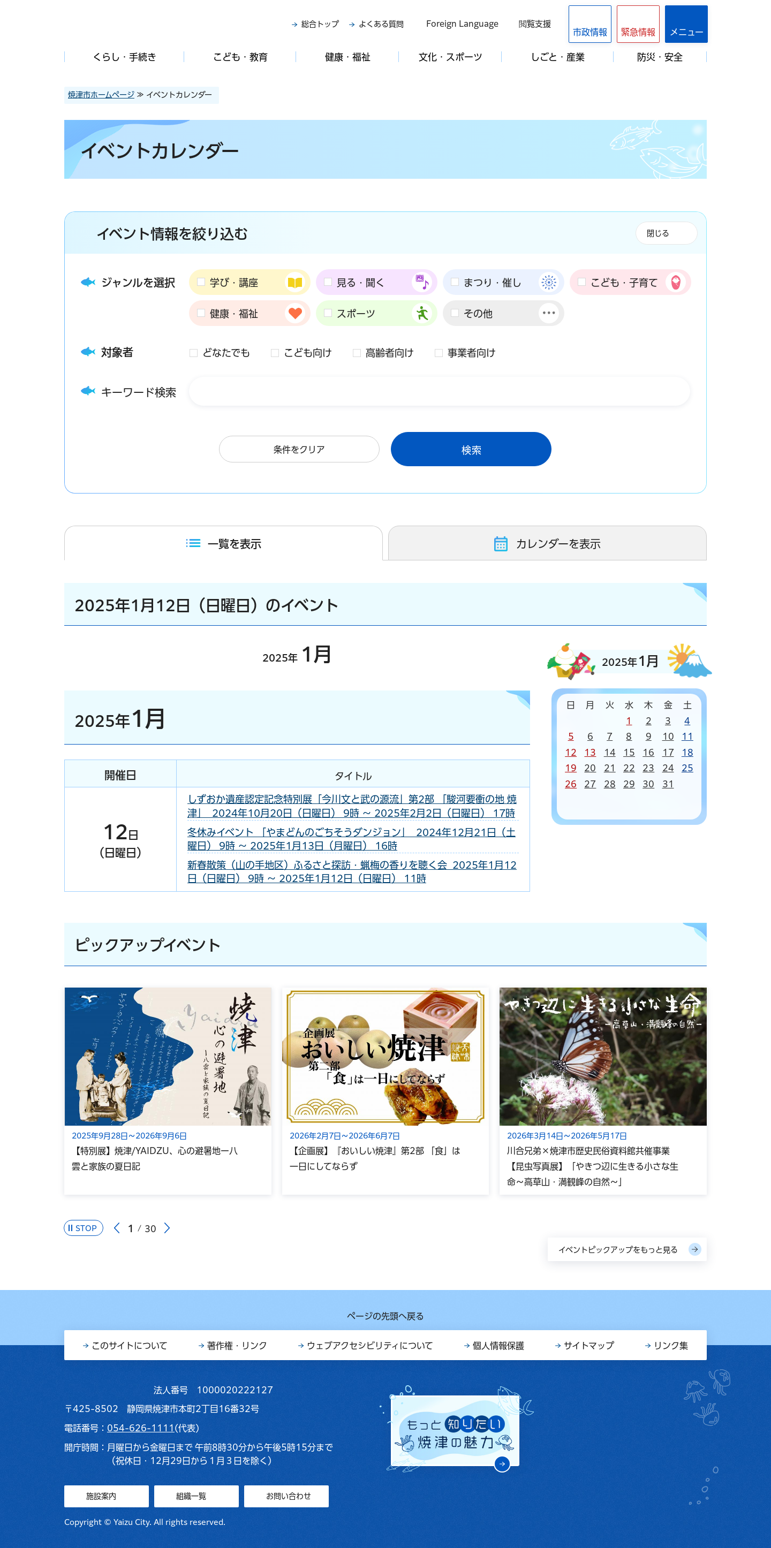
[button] (638, 24)
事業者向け (472, 353)
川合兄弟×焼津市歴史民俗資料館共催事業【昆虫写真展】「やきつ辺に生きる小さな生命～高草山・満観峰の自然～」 (592, 1166)
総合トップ (320, 24)
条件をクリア (299, 449)
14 (610, 752)
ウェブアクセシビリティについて (370, 1345)
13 (590, 752)
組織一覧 (191, 1496)
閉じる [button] (658, 233)
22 (629, 768)
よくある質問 (381, 24)
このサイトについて (130, 1345)
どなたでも (226, 353)
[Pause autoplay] (83, 1227)
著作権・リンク (237, 1345)
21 (610, 768)
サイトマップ (589, 1345)
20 (590, 768)
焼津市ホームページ (101, 94)
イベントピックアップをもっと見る (618, 1250)
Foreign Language (462, 24)
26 (571, 784)
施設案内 (101, 1496)
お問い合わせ (288, 1496)
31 (668, 784)
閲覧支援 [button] (535, 24)
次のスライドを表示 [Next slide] (167, 1228)
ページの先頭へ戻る (385, 1316)
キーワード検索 (138, 392)
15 (629, 752)
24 (668, 768)
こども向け (308, 353)
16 (648, 752)
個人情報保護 (498, 1345)
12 (571, 752)
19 (571, 768)
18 (687, 752)
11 (687, 736)
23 (648, 768)
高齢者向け (390, 353)
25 (687, 768)
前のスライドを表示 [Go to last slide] (116, 1228)
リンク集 (671, 1345)
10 (668, 736)
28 (610, 784)
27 (590, 784)
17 (668, 752)
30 (648, 784)
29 (629, 784)
